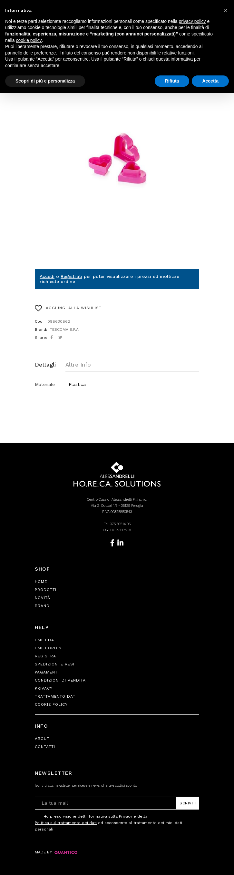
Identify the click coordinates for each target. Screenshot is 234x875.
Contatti (45, 747)
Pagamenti (47, 672)
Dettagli (45, 364)
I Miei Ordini (49, 648)
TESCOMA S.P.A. (65, 329)
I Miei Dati (46, 640)
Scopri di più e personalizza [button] (45, 81)
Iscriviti (188, 803)
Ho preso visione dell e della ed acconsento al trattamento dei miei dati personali (108, 822)
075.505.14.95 (120, 524)
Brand (42, 606)
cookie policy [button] (29, 40)
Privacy (44, 688)
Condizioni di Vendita (60, 680)
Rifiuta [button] (172, 81)
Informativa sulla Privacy (108, 816)
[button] (225, 10)
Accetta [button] (210, 81)
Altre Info (78, 364)
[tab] (50, 365)
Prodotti (45, 590)
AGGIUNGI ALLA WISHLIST (68, 308)
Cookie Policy (51, 705)
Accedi (47, 276)
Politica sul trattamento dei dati (66, 823)
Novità (42, 598)
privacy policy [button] (192, 21)
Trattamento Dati (56, 696)
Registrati (71, 276)
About (42, 739)
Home (41, 582)
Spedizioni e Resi (54, 664)
